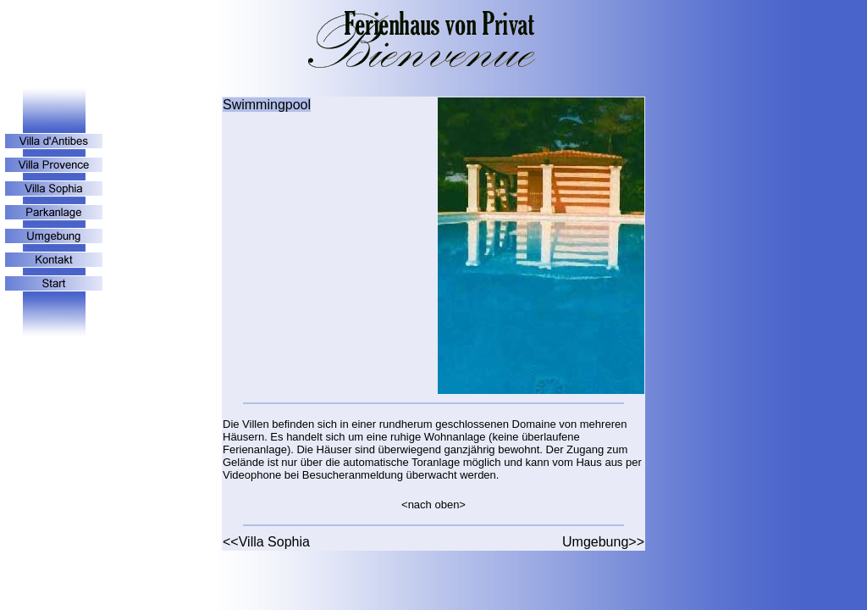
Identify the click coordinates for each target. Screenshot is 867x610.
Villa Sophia (274, 542)
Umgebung (595, 542)
